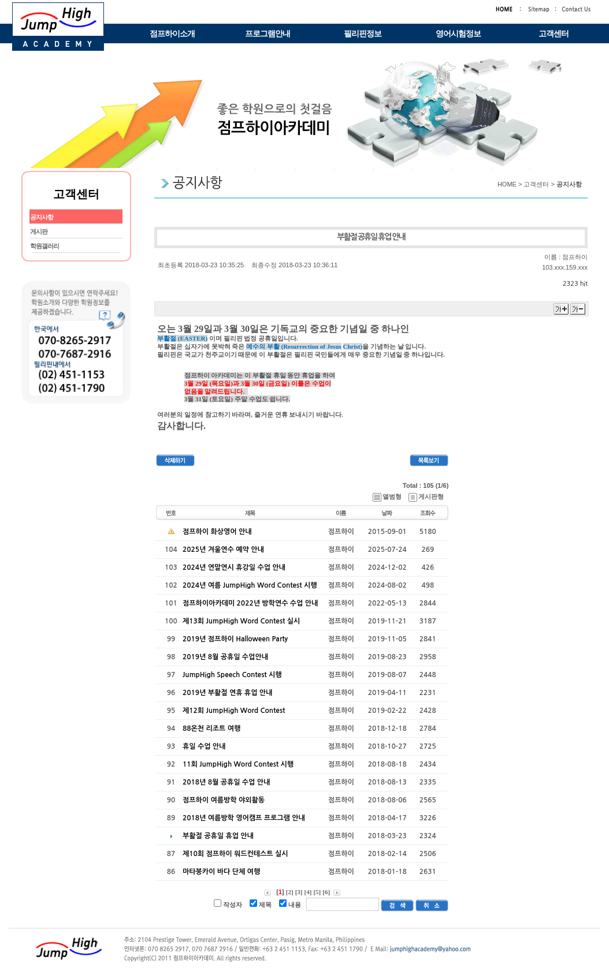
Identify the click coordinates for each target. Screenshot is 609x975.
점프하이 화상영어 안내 (217, 531)
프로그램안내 (267, 33)
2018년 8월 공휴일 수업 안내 (226, 782)
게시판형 (426, 496)
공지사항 (41, 217)
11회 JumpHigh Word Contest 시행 (238, 764)
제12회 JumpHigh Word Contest (234, 710)
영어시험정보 (458, 33)
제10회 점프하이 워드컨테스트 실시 (235, 853)
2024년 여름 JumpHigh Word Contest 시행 (250, 585)
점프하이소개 (172, 33)
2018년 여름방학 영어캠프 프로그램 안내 (244, 818)
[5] (317, 891)
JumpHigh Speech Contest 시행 (232, 674)
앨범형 (387, 496)
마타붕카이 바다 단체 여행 (221, 871)
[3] (299, 891)
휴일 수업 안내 (204, 746)
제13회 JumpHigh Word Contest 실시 (241, 621)
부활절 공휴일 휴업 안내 (218, 835)
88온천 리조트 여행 (211, 728)
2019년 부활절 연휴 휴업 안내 (227, 692)
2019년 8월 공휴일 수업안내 (225, 656)
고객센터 (554, 33)
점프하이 (575, 256)
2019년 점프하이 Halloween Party (235, 639)
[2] (290, 891)
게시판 (38, 231)
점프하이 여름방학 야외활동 (224, 800)
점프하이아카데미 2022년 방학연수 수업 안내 (250, 603)
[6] (326, 891)
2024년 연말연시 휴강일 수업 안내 (234, 567)
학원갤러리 (44, 245)
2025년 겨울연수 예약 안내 (223, 549)
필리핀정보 (362, 33)
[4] (308, 891)
